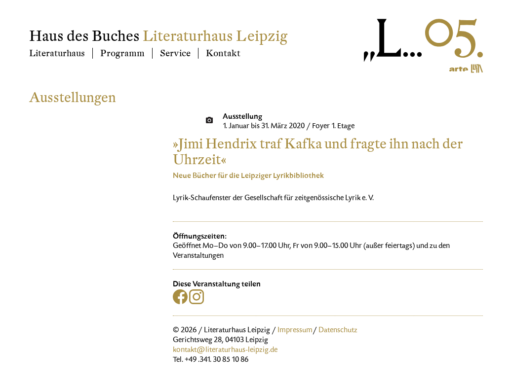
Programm (122, 53)
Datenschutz (337, 331)
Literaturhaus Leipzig (215, 36)
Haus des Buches (84, 36)
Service (175, 53)
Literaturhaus (57, 53)
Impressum (295, 331)
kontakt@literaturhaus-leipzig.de (225, 350)
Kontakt (223, 53)
